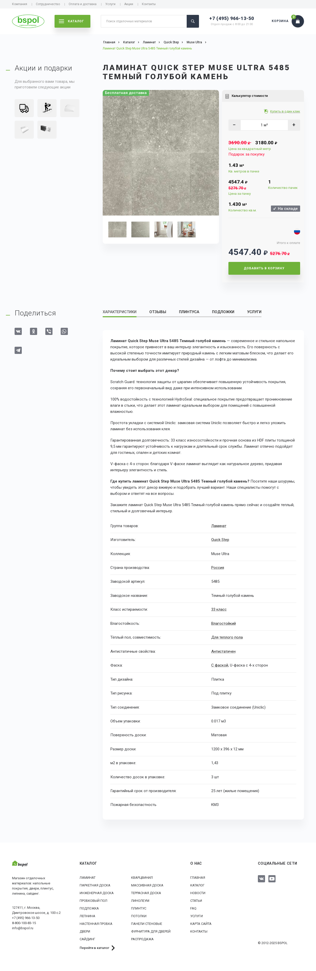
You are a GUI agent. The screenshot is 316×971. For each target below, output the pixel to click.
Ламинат (218, 526)
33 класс (219, 609)
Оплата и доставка (83, 4)
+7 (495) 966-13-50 (231, 18)
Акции (128, 4)
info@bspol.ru (22, 928)
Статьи (196, 900)
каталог (71, 21)
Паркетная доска (95, 885)
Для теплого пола (227, 637)
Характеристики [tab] (119, 312)
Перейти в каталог (94, 947)
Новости (197, 893)
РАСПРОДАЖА (142, 939)
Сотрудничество (48, 4)
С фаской (219, 665)
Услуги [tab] (254, 312)
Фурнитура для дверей (151, 931)
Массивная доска (147, 885)
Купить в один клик (285, 111)
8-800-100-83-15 (24, 923)
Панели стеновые (146, 923)
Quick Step (220, 539)
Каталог (197, 885)
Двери (85, 931)
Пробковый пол (93, 900)
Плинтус (138, 908)
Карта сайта (201, 923)
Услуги (110, 4)
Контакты (149, 4)
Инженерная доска (97, 893)
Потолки (138, 916)
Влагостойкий (223, 623)
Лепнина (87, 916)
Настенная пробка (96, 923)
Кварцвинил (142, 877)
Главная (197, 877)
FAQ (193, 908)
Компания (19, 4)
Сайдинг (87, 939)
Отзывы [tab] (157, 312)
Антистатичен (223, 651)
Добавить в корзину (264, 268)
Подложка (89, 908)
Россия (217, 567)
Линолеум (140, 900)
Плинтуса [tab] (189, 312)
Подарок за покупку (246, 154)
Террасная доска (146, 893)
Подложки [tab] (223, 312)
